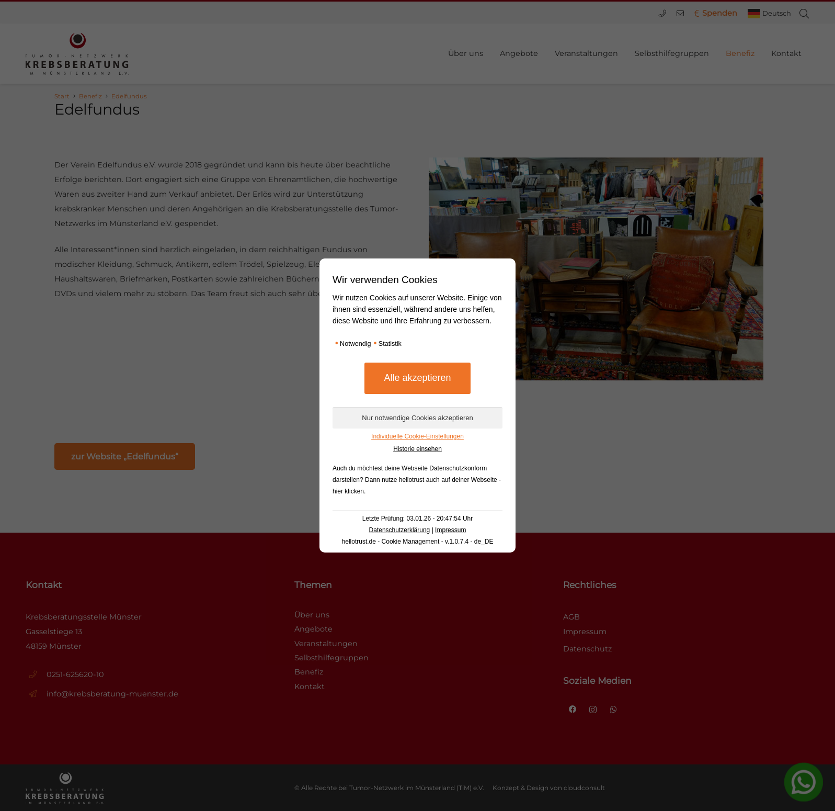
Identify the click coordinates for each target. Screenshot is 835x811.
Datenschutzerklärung (399, 530)
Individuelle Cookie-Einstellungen (417, 436)
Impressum (450, 530)
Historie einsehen (417, 449)
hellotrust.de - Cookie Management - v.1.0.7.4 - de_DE (418, 541)
